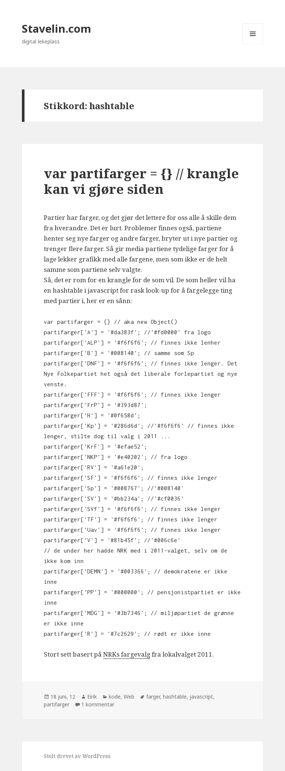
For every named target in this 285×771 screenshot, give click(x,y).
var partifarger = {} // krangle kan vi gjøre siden (141, 181)
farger (153, 696)
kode (115, 696)
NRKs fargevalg (126, 654)
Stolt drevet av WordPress (77, 755)
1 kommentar (97, 704)
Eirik (92, 696)
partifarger (56, 704)
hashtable (175, 696)
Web (129, 696)
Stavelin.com (56, 28)
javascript (201, 696)
